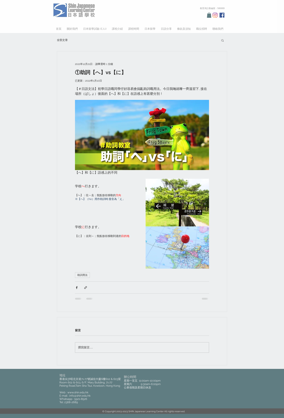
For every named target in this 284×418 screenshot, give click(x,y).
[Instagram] (215, 15)
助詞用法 (82, 275)
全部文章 (62, 40)
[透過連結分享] (85, 287)
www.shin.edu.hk (77, 392)
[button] (209, 15)
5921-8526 (80, 399)
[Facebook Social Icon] (222, 15)
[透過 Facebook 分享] (76, 287)
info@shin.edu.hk (80, 395)
